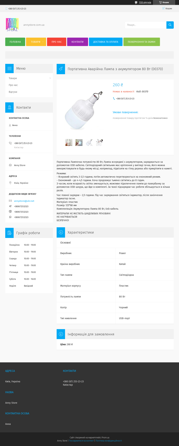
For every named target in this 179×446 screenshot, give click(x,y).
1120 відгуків (145, 2)
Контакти (77, 41)
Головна (15, 41)
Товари (35, 41)
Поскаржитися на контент (81, 441)
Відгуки (13, 91)
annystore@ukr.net (24, 201)
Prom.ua (105, 437)
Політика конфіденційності (109, 441)
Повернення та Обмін (142, 41)
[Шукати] (170, 25)
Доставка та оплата (105, 41)
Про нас (57, 41)
